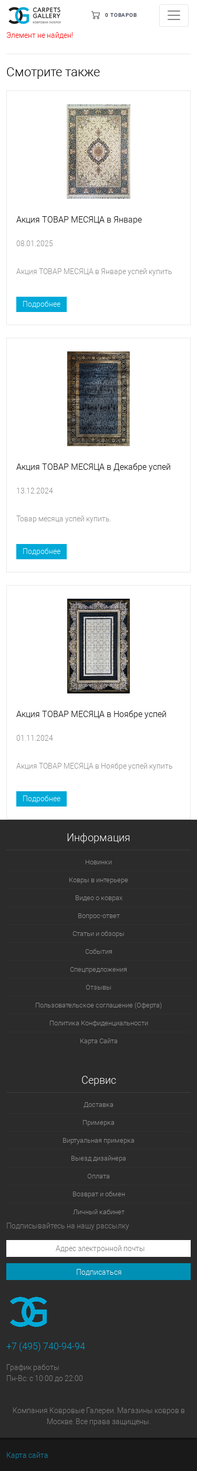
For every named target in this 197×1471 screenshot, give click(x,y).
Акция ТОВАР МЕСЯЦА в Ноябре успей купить (91, 718)
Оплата (98, 1176)
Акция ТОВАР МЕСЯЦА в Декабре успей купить (93, 470)
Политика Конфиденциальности (98, 1023)
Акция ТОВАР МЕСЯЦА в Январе (79, 220)
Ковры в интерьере (98, 880)
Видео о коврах (98, 898)
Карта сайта (27, 1455)
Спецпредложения (98, 969)
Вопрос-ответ (99, 916)
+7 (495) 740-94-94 (45, 1346)
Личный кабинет (99, 1212)
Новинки (98, 862)
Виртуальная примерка (98, 1140)
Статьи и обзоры (98, 934)
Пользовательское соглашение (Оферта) (98, 1005)
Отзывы (98, 987)
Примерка (98, 1122)
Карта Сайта (99, 1041)
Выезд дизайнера (98, 1158)
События (98, 951)
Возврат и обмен (98, 1194)
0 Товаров (121, 15)
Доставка (98, 1105)
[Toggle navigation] (174, 15)
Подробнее (41, 304)
